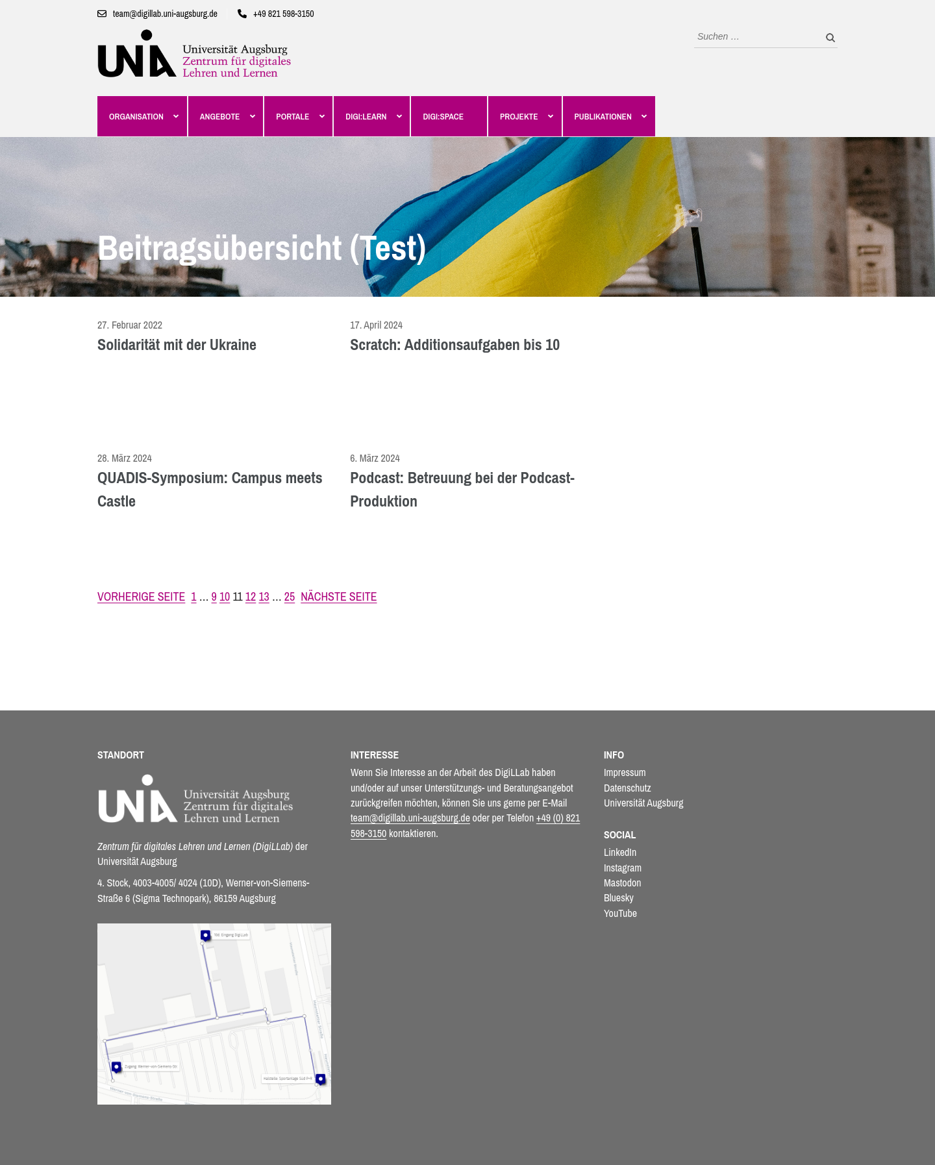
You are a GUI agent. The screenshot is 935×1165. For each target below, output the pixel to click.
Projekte (519, 116)
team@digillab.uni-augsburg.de (165, 13)
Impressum (625, 772)
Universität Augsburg (644, 802)
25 (289, 596)
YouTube (620, 913)
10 (224, 596)
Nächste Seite (339, 596)
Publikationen (603, 116)
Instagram (623, 867)
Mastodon (623, 882)
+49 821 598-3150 (283, 13)
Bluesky (619, 897)
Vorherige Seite (141, 596)
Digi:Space (443, 116)
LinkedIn (620, 852)
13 (263, 596)
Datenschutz (627, 788)
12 (250, 596)
